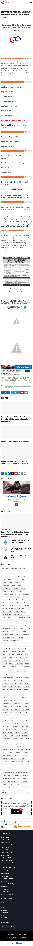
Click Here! (25, 195)
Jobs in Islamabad (6, 842)
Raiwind (15, 746)
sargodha (4, 758)
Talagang (16, 775)
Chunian (17, 608)
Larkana (12, 689)
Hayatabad (5, 640)
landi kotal (5, 689)
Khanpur (12, 672)
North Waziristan (6, 729)
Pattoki (18, 735)
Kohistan (4, 683)
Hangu (12, 634)
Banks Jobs (26, 594)
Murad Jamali (19, 715)
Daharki (10, 611)
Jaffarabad (21, 651)
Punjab (14, 96)
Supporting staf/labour (8, 772)
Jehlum (26, 654)
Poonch (4, 741)
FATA (28, 623)
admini (9, 574)
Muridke (4, 718)
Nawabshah (27, 723)
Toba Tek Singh (6, 787)
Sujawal (9, 769)
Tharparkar (12, 784)
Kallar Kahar (17, 660)
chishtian (26, 605)
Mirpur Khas (19, 712)
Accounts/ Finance (7, 571)
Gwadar (24, 631)
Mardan (12, 706)
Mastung (19, 706)
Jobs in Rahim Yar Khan (8, 863)
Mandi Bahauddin (6, 703)
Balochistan (11, 591)
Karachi (4, 666)
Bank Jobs (20, 591)
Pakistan (17, 732)
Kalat (10, 660)
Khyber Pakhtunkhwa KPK (22, 677)
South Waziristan (23, 767)
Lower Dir (18, 692)
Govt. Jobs (16, 386)
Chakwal (12, 602)
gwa (18, 631)
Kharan (19, 672)
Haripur (18, 634)
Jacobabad (5, 651)
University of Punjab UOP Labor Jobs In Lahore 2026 (20, 541)
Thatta (19, 784)
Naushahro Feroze (16, 723)
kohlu (11, 683)
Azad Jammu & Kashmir (15, 582)
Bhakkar (25, 597)
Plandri (27, 738)
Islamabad (4, 387)
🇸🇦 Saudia (23, 937)
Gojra (13, 628)
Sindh (8, 767)
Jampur (4, 654)
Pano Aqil (4, 735)
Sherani (27, 761)
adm (3, 574)
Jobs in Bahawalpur (6, 860)
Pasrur (11, 735)
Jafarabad (13, 651)
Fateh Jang (5, 625)
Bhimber (11, 600)
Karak (20, 666)
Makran (24, 697)
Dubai (9, 617)
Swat (9, 775)
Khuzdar (12, 674)
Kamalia (11, 663)
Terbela (4, 784)
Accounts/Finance (19, 571)
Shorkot (12, 764)
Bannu (4, 597)
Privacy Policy (5, 915)
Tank (19, 778)
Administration (9, 8)
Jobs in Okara (5, 855)
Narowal (24, 721)
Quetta (23, 744)
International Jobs (7, 648)
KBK (9, 669)
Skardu (14, 767)
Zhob (28, 793)
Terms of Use (5, 912)
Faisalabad (12, 623)
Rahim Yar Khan (6, 746)
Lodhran (4, 692)
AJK (24, 576)
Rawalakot (12, 749)
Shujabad (19, 764)
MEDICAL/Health (15, 709)
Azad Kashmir (6, 585)
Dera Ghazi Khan (6, 614)
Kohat (22, 680)
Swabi (4, 775)
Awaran (4, 582)
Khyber (18, 674)
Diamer (27, 614)
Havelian (20, 637)
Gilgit (24, 625)
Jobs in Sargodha (6, 857)
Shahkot (4, 761)
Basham (11, 597)
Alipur (3, 579)
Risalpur (28, 749)
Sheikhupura (19, 761)
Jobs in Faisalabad (6, 845)
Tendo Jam (24, 781)
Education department (24, 617)
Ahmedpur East (16, 576)
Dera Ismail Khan (18, 614)
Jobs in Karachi (5, 839)
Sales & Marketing (7, 755)
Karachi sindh (12, 666)
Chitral (11, 608)
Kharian (26, 672)
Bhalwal (4, 600)
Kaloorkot (25, 660)
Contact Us (4, 907)
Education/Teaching (7, 620)
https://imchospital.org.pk (17, 163)
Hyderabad (11, 646)
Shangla (11, 761)
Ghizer (12, 625)
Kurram (27, 683)
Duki (15, 617)
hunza (4, 646)
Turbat (14, 787)
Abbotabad (5, 568)
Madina (4, 697)
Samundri (17, 755)
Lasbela (19, 689)
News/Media (15, 726)
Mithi (26, 712)
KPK (21, 683)
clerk (28, 608)
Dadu (3, 611)
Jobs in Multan (5, 847)
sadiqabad (10, 752)
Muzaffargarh (5, 721)
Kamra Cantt (19, 663)
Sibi (3, 767)
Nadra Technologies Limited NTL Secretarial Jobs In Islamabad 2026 (15, 462)
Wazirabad (13, 793)
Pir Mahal (14, 738)
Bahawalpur (15, 588)
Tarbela (25, 778)
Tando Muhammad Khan (8, 778)
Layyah (26, 689)
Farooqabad (21, 623)
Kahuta (4, 660)
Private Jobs (12, 741)
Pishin (21, 738)
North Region (24, 726)
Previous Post (5, 468)
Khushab (4, 674)
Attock (22, 579)
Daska (16, 611)
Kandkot (27, 663)
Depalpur (23, 611)
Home (3, 8)
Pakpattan (24, 732)
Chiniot (19, 605)
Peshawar (24, 735)
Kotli (16, 683)
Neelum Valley (6, 726)
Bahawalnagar (6, 588)
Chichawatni (12, 605)
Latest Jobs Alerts (6, 918)
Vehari (11, 790)
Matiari (25, 706)
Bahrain (23, 588)
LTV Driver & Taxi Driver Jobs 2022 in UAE (13, 695)
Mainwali (17, 697)
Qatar (17, 744)
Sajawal (25, 752)
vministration (19, 790)
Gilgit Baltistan (6, 628)
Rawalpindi (20, 749)
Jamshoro (11, 654)
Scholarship (22, 758)
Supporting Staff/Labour (22, 772)
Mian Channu (25, 709)
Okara (4, 732)
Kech (14, 669)
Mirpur (11, 712)
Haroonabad (26, 634)
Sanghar (24, 755)
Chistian (4, 608)
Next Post (28, 468)
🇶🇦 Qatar (15, 937)
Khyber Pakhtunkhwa (7, 677)
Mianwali (4, 712)
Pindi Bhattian (6, 738)
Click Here (23, 306)
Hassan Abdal (6, 637)
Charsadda (26, 602)
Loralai (11, 692)
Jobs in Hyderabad (6, 852)
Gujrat (12, 631)
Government (12, 106)
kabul (25, 657)
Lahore (10, 686)
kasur (3, 669)
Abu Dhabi (22, 568)
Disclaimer (4, 910)
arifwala (10, 579)
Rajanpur (22, 746)
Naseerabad (5, 723)
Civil (23, 608)
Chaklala (4, 602)
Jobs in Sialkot (5, 850)
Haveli (13, 637)
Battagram (18, 597)
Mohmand (5, 715)
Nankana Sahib (16, 721)
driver (3, 617)
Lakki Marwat (18, 686)
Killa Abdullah (5, 680)
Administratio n (17, 574)
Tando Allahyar (24, 775)
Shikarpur (4, 764)
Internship (16, 648)
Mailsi (10, 697)
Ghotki (18, 625)
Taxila (3, 781)
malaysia (20, 700)
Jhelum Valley (18, 657)
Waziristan (21, 793)
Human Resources (22, 643)
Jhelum (10, 657)
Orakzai (10, 732)
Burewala (24, 600)
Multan (12, 715)
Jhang (4, 657)
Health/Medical (6, 643)
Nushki (23, 729)
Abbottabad (14, 568)
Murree (11, 718)
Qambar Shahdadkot (7, 744)
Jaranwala (19, 654)
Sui (3, 769)
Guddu (28, 628)
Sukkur (15, 769)
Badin (13, 585)
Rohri (3, 752)
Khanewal (4, 672)
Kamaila (4, 663)
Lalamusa (26, 686)
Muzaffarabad (19, 718)
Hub (14, 643)
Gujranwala (5, 631)
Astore (16, 579)
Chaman (19, 602)
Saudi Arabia (13, 758)
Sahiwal (18, 752)
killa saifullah (15, 680)
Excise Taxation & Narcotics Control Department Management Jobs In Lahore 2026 (15, 419)
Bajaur (4, 591)
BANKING (5, 594)
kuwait (4, 686)
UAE (20, 787)
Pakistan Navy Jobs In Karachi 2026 (15, 441)
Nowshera (16, 729)
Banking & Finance (15, 594)
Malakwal (12, 700)
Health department (25, 386)
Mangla (27, 703)
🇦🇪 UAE (9, 937)
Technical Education (13, 781)
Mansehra (5, 706)
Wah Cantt (5, 793)
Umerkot (26, 787)
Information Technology (22, 646)
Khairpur (20, 669)
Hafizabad (5, 634)
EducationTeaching (20, 620)
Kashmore (27, 666)
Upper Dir (4, 790)
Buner (17, 600)
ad (27, 571)
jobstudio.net (23, 303)
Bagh (19, 585)
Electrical (4, 623)
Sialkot (26, 764)
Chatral (4, 605)
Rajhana (4, 749)
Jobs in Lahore (5, 837)
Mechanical (5, 709)
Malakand (4, 700)
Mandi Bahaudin (18, 703)
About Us (3, 905)
